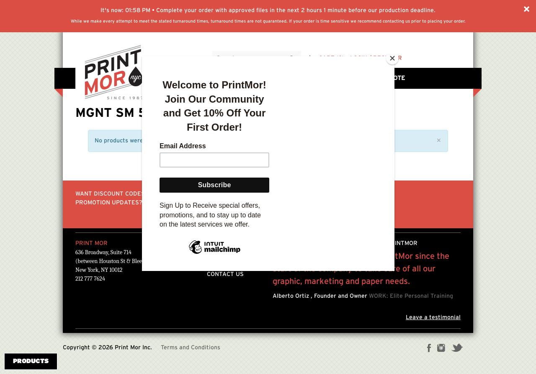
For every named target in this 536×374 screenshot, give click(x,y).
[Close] (392, 58)
